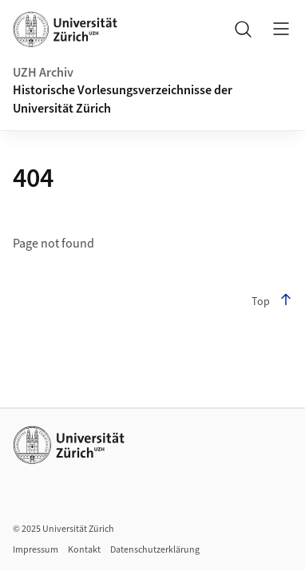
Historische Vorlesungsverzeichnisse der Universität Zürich (122, 99)
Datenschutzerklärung (155, 550)
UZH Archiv (43, 72)
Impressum (35, 550)
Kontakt (84, 550)
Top (272, 301)
